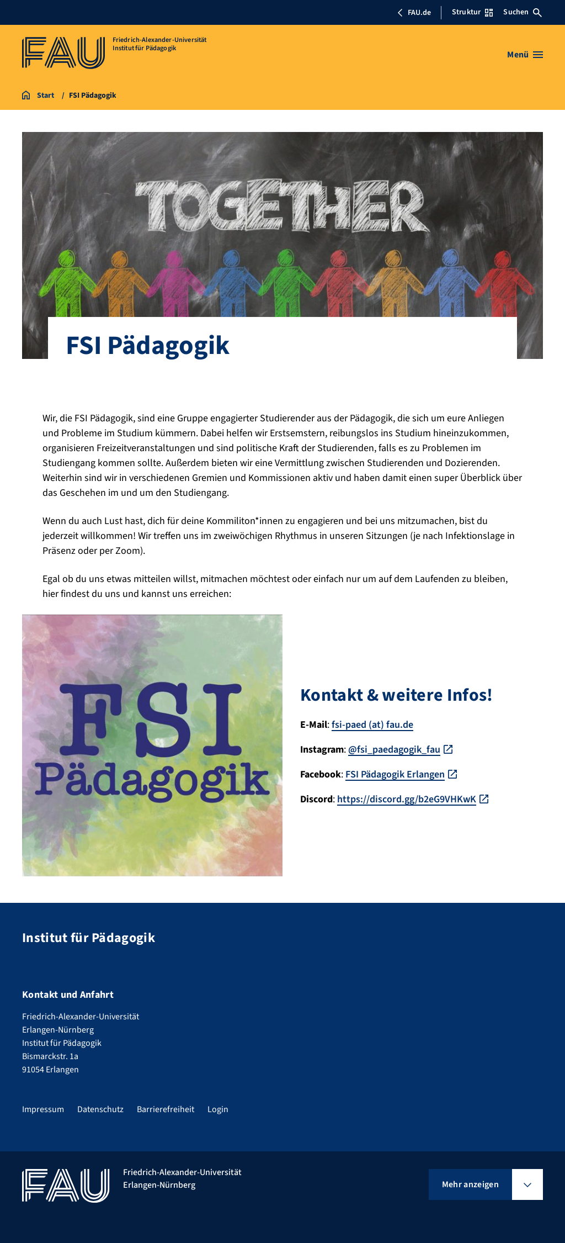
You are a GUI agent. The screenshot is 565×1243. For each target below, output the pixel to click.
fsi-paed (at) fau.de (372, 725)
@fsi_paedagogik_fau (394, 750)
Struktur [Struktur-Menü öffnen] (472, 12)
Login (217, 1109)
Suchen (522, 12)
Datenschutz (100, 1109)
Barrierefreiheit (165, 1109)
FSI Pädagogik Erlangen (395, 774)
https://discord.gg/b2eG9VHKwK (406, 799)
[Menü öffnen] (525, 55)
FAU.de (414, 12)
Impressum (43, 1109)
